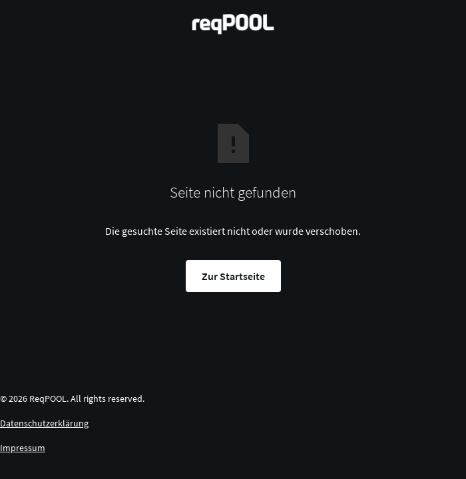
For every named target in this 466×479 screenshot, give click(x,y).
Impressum (22, 448)
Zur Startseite (233, 276)
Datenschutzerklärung (44, 423)
